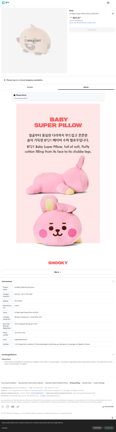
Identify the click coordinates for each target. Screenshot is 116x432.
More (58, 272)
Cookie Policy (87, 383)
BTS (71, 11)
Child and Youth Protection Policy (56, 383)
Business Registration (37, 393)
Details (30, 87)
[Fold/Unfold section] (58, 281)
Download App (107, 407)
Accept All (108, 428)
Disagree (4, 428)
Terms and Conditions (8, 383)
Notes (86, 87)
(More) (60, 423)
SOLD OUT (92, 30)
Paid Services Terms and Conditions (30, 383)
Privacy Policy (75, 383)
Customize (97, 428)
